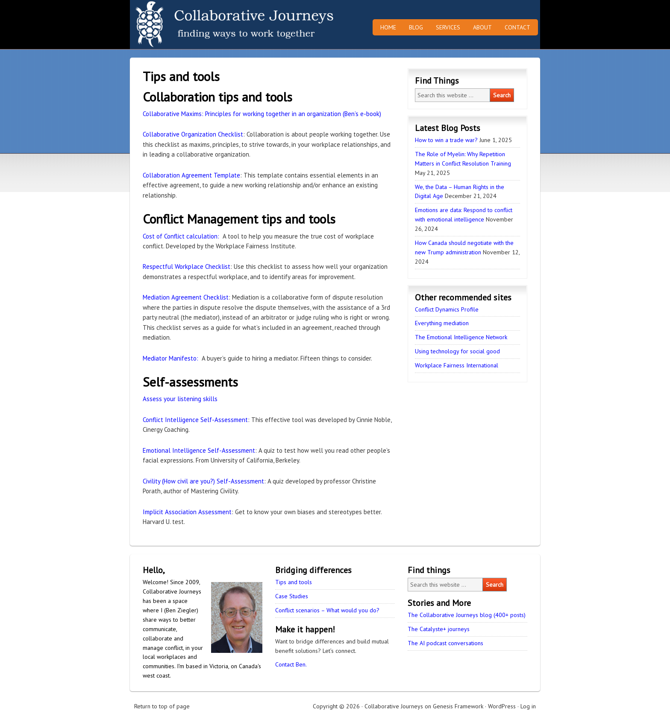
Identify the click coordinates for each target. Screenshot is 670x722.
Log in (528, 706)
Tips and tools (293, 582)
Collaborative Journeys (204, 24)
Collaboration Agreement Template (191, 175)
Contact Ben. (291, 664)
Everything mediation (442, 323)
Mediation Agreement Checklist (186, 297)
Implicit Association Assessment (187, 512)
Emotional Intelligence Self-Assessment (199, 450)
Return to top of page (162, 706)
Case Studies (291, 596)
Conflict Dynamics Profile (447, 309)
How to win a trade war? (446, 140)
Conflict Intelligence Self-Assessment (195, 420)
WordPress (502, 706)
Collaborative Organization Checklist (193, 134)
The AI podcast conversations (445, 643)
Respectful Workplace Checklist (186, 266)
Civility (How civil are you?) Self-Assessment (203, 481)
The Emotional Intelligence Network (461, 337)
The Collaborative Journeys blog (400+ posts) (467, 615)
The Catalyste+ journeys (439, 629)
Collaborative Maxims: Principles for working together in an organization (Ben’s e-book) (262, 114)
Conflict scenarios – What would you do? (327, 610)
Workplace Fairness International (456, 365)
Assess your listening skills (180, 399)
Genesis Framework (458, 706)
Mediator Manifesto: (170, 358)
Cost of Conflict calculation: (181, 236)
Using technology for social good (457, 351)
